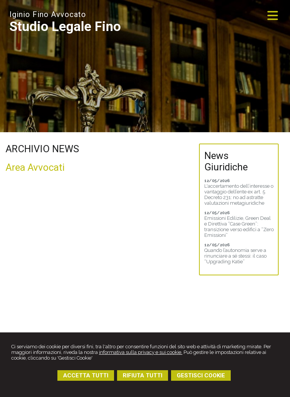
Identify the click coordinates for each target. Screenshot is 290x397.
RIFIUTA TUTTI (142, 375)
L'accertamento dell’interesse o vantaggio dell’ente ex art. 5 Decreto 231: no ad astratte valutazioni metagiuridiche (238, 194)
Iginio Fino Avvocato (47, 14)
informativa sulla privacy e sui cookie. (140, 352)
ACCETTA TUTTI (85, 375)
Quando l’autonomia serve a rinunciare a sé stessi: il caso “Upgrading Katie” (235, 255)
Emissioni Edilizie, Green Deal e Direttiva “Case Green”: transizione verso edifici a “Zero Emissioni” (239, 226)
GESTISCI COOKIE (201, 375)
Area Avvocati (35, 167)
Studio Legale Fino (65, 26)
